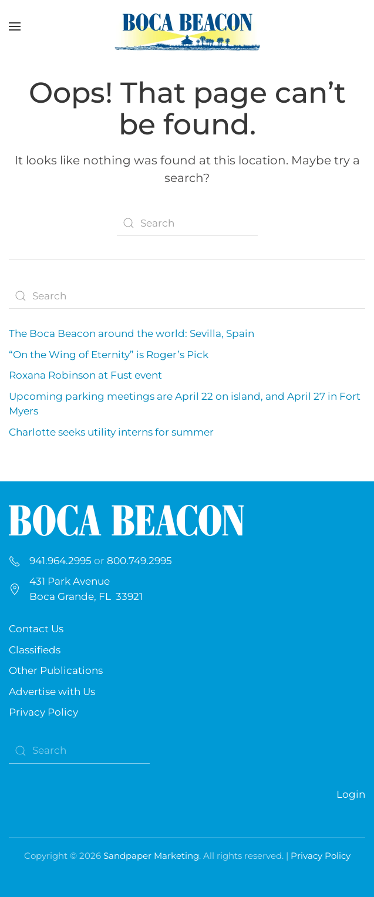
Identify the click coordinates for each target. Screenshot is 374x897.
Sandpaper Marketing (151, 855)
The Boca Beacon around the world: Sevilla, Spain (131, 333)
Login (350, 794)
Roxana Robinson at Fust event (85, 375)
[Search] (187, 223)
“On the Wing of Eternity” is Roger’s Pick (108, 354)
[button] (15, 26)
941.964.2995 (60, 560)
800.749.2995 (139, 560)
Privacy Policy (43, 712)
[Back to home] (187, 26)
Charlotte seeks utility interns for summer (111, 432)
